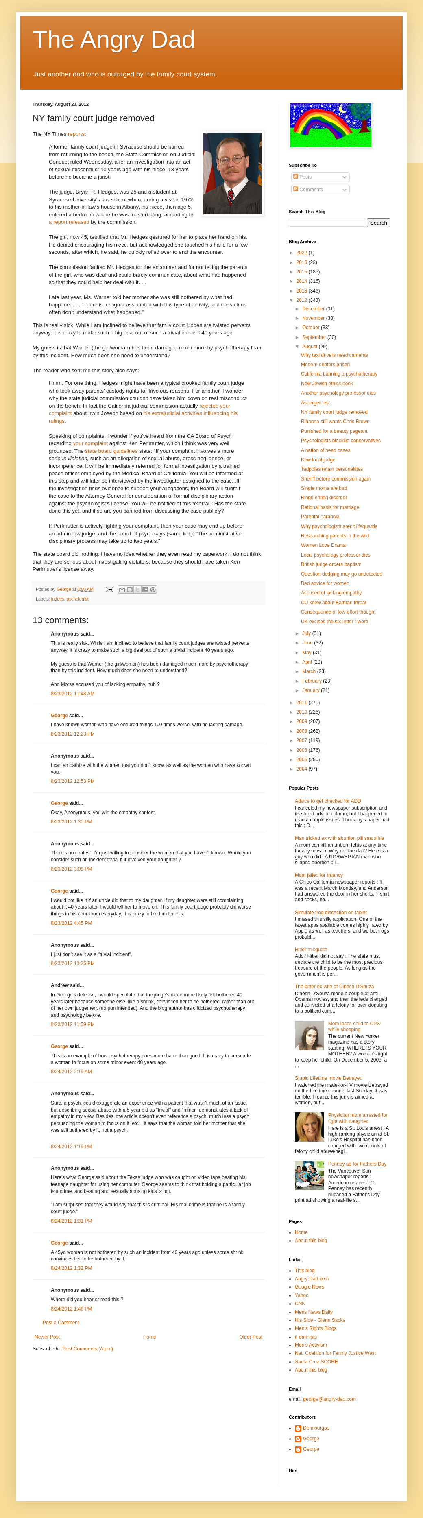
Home (149, 1337)
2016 (303, 262)
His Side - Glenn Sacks (320, 1320)
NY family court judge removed (334, 412)
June (308, 643)
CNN (300, 1303)
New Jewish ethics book (327, 384)
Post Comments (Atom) (87, 1349)
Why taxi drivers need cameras (334, 355)
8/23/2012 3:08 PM (71, 869)
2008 (303, 731)
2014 (303, 281)
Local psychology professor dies (336, 555)
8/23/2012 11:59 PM (73, 1024)
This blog (305, 1270)
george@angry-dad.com (329, 1399)
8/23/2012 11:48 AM (72, 694)
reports (76, 134)
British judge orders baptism (331, 564)
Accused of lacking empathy (331, 593)
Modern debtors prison (325, 364)
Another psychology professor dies (338, 393)
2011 (303, 702)
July (307, 633)
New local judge (318, 460)
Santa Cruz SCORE (316, 1362)
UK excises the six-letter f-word (334, 622)
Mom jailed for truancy (319, 875)
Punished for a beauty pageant (334, 431)
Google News (309, 1287)
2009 (303, 721)
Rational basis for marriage (330, 507)
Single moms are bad (324, 488)
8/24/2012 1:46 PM (71, 1309)
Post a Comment (61, 1323)
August (310, 346)
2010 (303, 712)
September (314, 337)
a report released (69, 222)
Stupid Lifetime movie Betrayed (328, 1078)
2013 (303, 291)
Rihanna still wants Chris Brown (335, 421)
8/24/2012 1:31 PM (71, 1221)
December (314, 309)
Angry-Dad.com (312, 1279)
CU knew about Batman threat (333, 602)
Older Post (250, 1337)
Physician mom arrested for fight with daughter (358, 1118)
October (311, 327)
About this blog (311, 1240)
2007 (303, 740)
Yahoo (302, 1295)
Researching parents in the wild (335, 536)
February (312, 681)
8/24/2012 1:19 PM (71, 1146)
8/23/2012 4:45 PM (71, 923)
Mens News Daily (314, 1312)
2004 (303, 769)
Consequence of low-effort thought (338, 612)
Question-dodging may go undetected (341, 574)
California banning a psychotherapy (339, 374)
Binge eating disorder (324, 497)
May (307, 652)
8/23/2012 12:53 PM (73, 781)
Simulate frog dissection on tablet (331, 912)
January (311, 690)
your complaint (90, 443)
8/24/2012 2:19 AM (71, 1072)
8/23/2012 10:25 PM (73, 963)
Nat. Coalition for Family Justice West (335, 1353)
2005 (303, 759)
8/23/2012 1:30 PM (71, 822)
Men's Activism (311, 1345)
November (314, 318)
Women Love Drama (323, 545)
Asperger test (315, 403)
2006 (303, 750)
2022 (303, 253)
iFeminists (306, 1337)
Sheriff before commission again (336, 479)
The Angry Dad (114, 39)
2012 (303, 300)
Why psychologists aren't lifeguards (339, 526)
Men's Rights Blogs (315, 1328)
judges (57, 598)
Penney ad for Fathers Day (357, 1164)
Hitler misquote (311, 949)
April (307, 662)
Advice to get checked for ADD (328, 801)
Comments (308, 189)
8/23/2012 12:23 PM (73, 734)
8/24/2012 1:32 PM (71, 1268)
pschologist (78, 598)
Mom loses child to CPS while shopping (354, 1026)
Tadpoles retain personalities (332, 469)
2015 (303, 272)
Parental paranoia (320, 517)
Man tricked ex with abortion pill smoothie (339, 838)
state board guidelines (111, 451)
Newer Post (47, 1337)
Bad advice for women (325, 583)
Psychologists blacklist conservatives (341, 440)
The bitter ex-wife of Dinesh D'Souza (334, 986)
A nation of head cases (325, 450)
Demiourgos (316, 1428)
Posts (302, 177)
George (59, 716)
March (309, 671)
